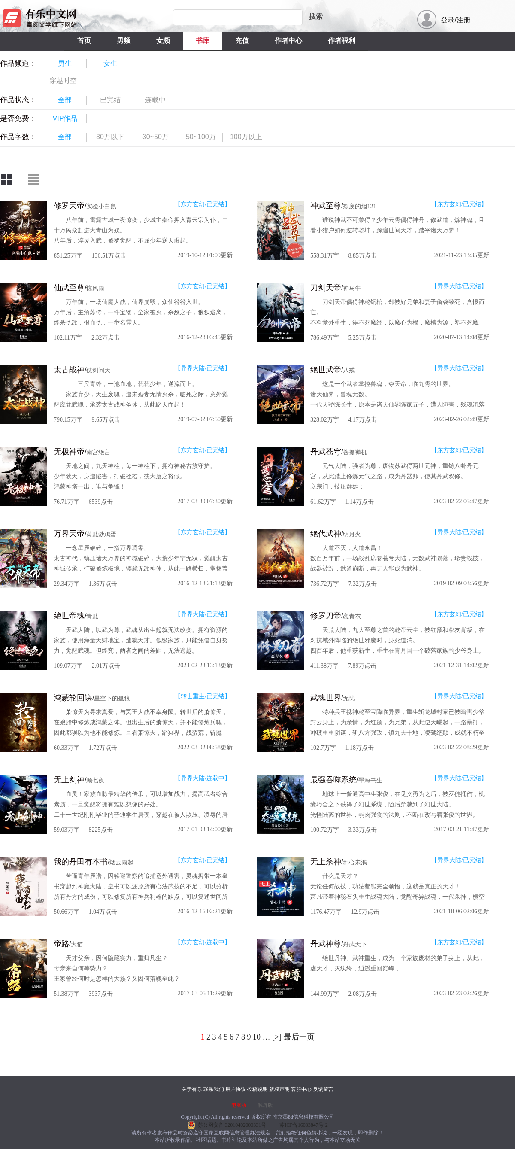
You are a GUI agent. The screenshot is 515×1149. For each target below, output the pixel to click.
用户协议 (235, 1089)
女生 (110, 63)
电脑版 (239, 1105)
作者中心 (288, 40)
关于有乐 (192, 1089)
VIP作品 (65, 118)
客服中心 (301, 1089)
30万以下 (110, 136)
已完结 (110, 99)
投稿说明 (257, 1089)
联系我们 (213, 1089)
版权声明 (279, 1089)
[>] (277, 1037)
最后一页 (299, 1037)
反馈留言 (323, 1089)
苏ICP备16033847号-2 (303, 1125)
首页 (84, 40)
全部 (65, 99)
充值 (242, 40)
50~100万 (201, 136)
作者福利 (341, 40)
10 (257, 1037)
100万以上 (246, 136)
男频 (123, 40)
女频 (163, 40)
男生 (65, 63)
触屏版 (265, 1105)
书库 (202, 40)
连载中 (155, 99)
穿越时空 (63, 80)
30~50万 (155, 136)
